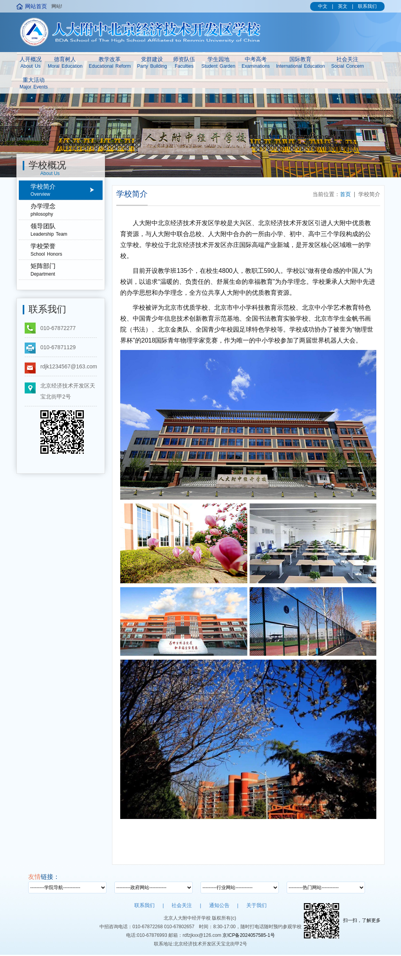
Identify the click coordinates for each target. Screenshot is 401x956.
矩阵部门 (67, 270)
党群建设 (152, 63)
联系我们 (367, 6)
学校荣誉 (67, 250)
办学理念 (67, 210)
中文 (322, 6)
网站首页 (36, 6)
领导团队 (67, 230)
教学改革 (110, 63)
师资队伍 (184, 63)
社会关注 (347, 63)
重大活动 (34, 83)
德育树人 (65, 63)
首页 (345, 194)
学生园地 (218, 63)
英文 (342, 6)
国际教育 (300, 63)
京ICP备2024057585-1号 (248, 935)
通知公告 (219, 905)
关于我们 (256, 905)
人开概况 (31, 63)
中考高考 (256, 63)
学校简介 (67, 190)
